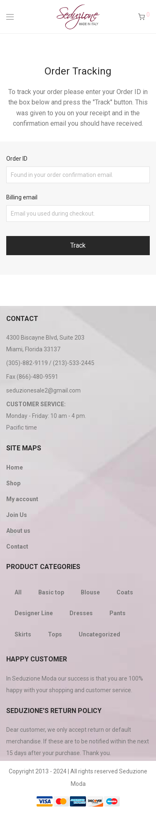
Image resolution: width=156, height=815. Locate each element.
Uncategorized (99, 634)
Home (14, 467)
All (18, 592)
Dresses (81, 613)
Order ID (16, 158)
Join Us (16, 515)
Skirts (23, 634)
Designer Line (34, 613)
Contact (17, 546)
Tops (55, 634)
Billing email (21, 197)
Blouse (90, 592)
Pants (117, 613)
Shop (13, 483)
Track (78, 245)
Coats (124, 592)
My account (22, 499)
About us (18, 530)
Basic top (51, 592)
